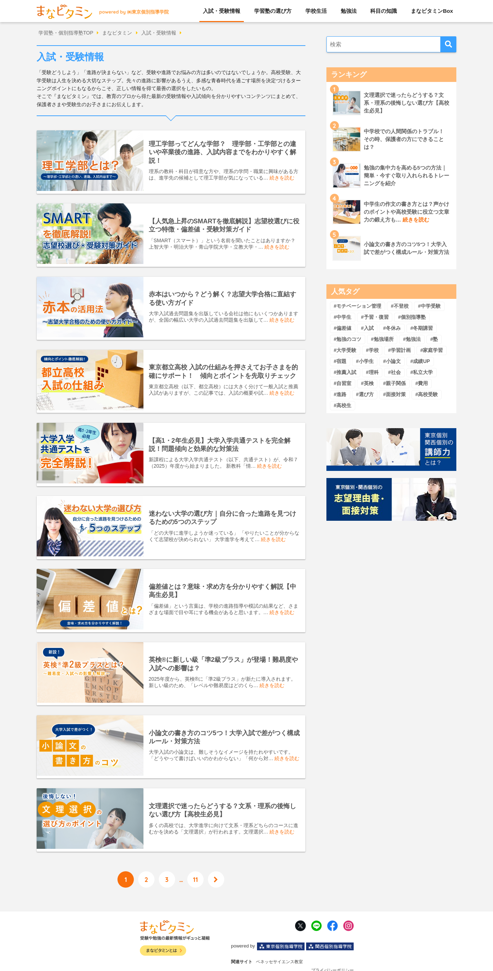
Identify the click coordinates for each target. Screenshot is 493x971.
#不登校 (400, 306)
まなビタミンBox (432, 11)
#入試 (367, 328)
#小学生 (365, 361)
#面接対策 (394, 394)
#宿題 (340, 361)
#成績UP (420, 361)
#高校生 (342, 405)
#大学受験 (345, 350)
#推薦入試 (345, 372)
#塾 (434, 339)
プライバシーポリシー (332, 951)
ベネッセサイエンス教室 (279, 942)
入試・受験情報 (221, 11)
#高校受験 (426, 394)
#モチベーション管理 (357, 306)
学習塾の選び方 (273, 11)
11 (195, 860)
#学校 (372, 350)
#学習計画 (399, 350)
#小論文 (392, 361)
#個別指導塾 (412, 317)
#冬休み (392, 328)
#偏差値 (342, 328)
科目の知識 (383, 11)
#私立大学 (421, 372)
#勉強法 (412, 339)
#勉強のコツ (347, 339)
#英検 (367, 383)
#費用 (421, 383)
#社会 (394, 372)
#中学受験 (429, 306)
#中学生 (342, 317)
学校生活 (316, 11)
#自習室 (342, 383)
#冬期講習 (421, 328)
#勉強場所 (382, 339)
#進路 (340, 394)
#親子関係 (394, 383)
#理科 (372, 372)
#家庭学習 (431, 350)
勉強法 (349, 11)
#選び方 (365, 394)
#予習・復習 (375, 317)
